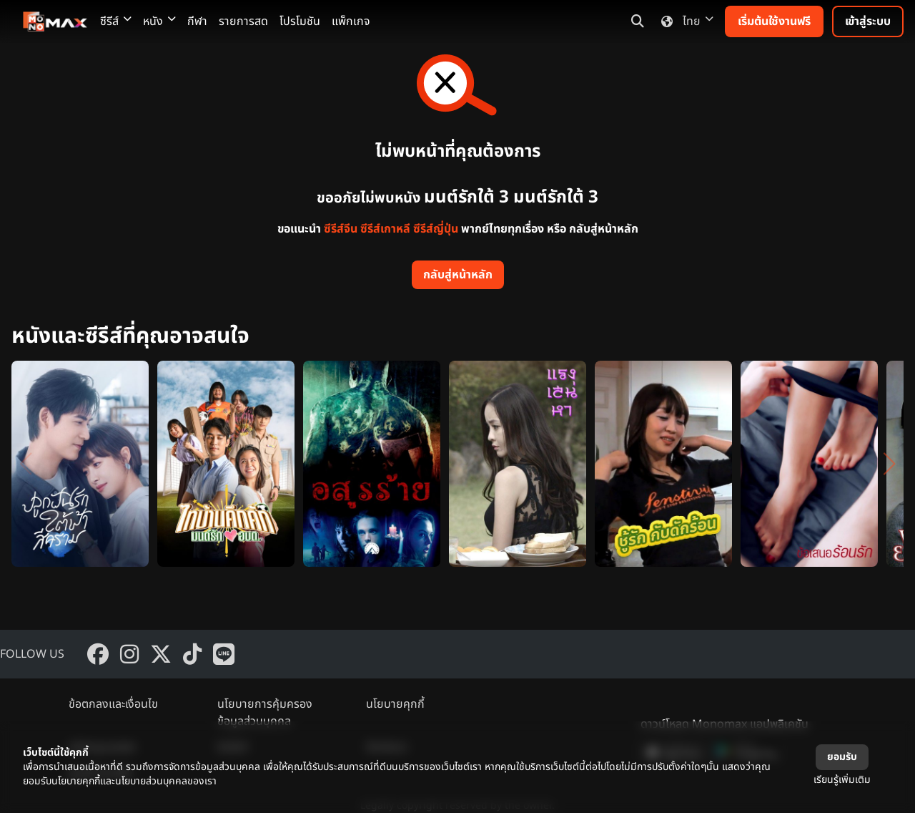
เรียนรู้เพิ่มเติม (842, 779)
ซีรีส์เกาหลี (385, 229)
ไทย (684, 21)
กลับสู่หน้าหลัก (458, 274)
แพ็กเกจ (351, 21)
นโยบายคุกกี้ (395, 704)
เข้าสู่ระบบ (868, 21)
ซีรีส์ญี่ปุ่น (435, 229)
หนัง (159, 21)
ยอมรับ (842, 756)
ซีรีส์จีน (340, 229)
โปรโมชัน (300, 21)
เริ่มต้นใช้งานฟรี (774, 21)
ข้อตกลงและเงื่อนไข (113, 704)
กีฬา (197, 21)
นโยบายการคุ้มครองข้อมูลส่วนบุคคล (264, 713)
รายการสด (243, 21)
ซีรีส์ (116, 21)
